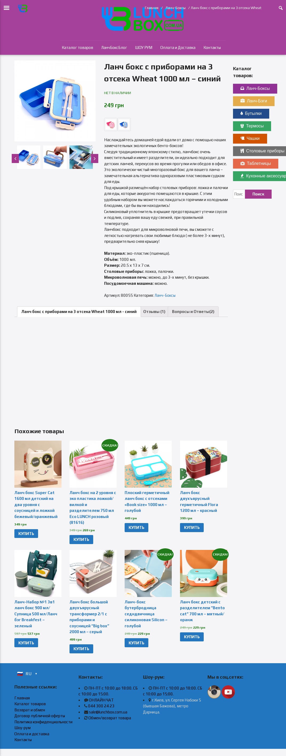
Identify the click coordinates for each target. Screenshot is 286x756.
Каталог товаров (77, 47)
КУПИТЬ (26, 533)
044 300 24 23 (101, 706)
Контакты (212, 47)
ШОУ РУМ (143, 47)
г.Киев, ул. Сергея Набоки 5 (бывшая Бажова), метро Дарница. (172, 706)
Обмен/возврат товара (109, 718)
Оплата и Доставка (177, 47)
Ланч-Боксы (175, 8)
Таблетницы (255, 163)
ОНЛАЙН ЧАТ (101, 700)
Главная (151, 8)
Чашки (249, 138)
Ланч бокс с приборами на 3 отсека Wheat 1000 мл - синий (79, 311)
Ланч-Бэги (253, 101)
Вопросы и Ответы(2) (193, 311)
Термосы (252, 126)
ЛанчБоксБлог (114, 47)
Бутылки (251, 113)
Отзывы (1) (154, 311)
